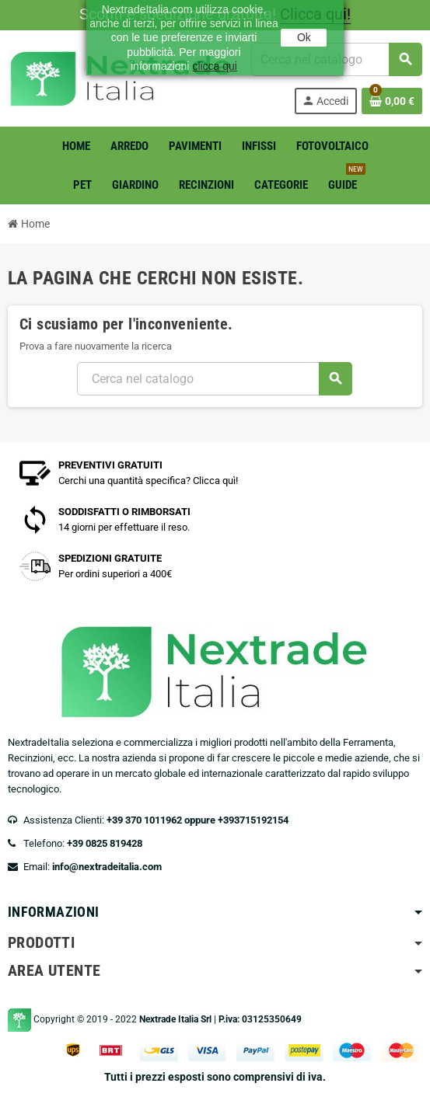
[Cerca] (214, 378)
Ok (304, 37)
